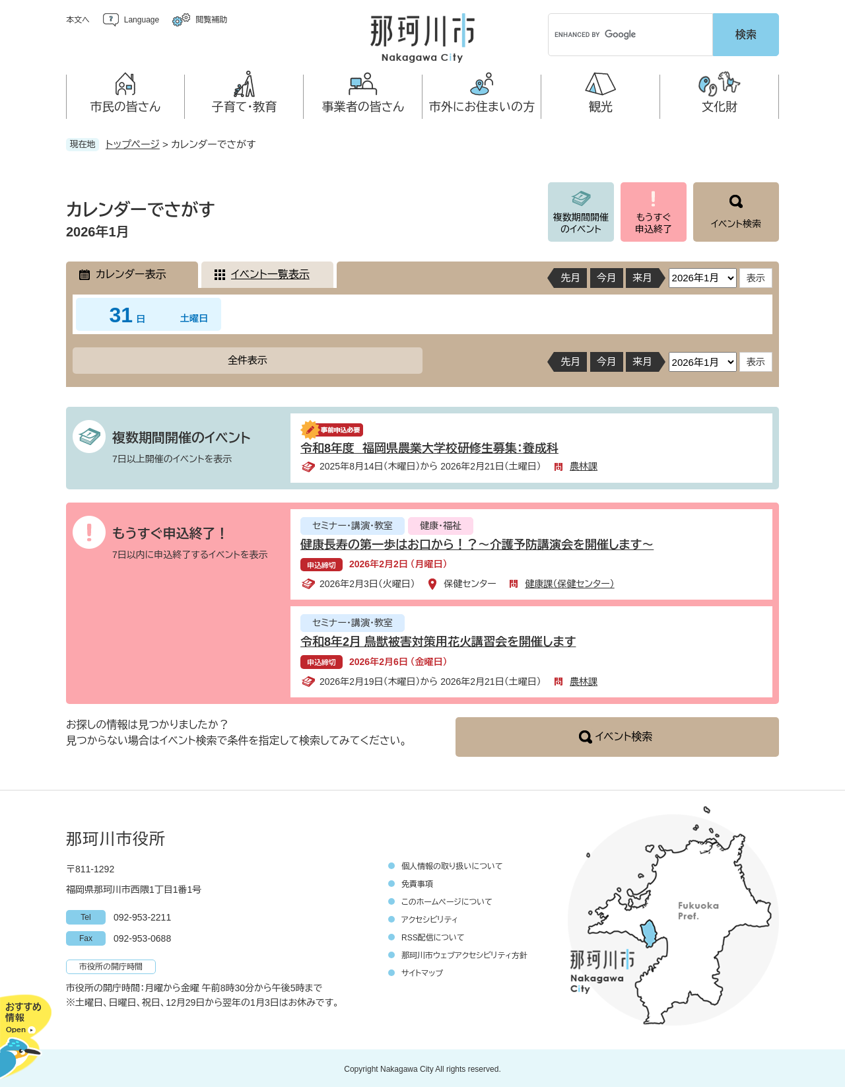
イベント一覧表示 (270, 272)
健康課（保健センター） (570, 582)
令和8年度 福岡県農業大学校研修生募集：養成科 (429, 446)
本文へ (78, 19)
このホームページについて (446, 900)
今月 (607, 275)
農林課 (583, 464)
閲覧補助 (211, 19)
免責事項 (417, 882)
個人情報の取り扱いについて (452, 864)
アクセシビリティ (429, 918)
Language (141, 19)
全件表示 (247, 358)
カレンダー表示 (131, 272)
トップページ (133, 142)
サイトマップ (422, 971)
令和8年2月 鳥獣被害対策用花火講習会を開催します (438, 640)
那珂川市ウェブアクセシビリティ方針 (464, 953)
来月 (642, 275)
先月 (570, 275)
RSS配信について (433, 935)
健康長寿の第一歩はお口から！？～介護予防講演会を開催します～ (477, 542)
